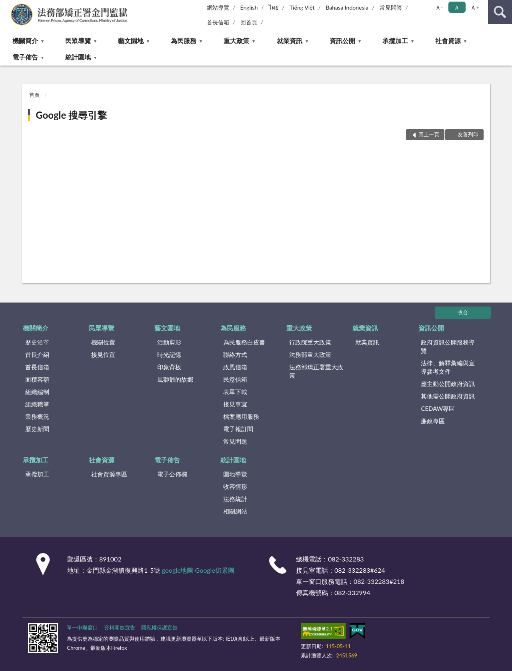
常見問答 (391, 7)
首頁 (34, 95)
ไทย (273, 7)
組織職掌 (37, 404)
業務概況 (37, 416)
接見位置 (103, 354)
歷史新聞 (37, 428)
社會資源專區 (109, 474)
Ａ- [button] (439, 7)
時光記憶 (169, 354)
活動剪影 (169, 342)
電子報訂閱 (238, 428)
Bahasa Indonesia (347, 7)
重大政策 (236, 40)
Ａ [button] (457, 7)
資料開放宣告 (119, 627)
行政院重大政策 (310, 342)
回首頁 (248, 22)
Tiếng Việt (302, 7)
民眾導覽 (78, 40)
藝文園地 (131, 40)
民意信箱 (235, 379)
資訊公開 (342, 40)
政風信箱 (235, 366)
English (249, 7)
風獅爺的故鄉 (175, 379)
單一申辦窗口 (82, 627)
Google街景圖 (214, 570)
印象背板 (169, 366)
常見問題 (235, 441)
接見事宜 (235, 404)
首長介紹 (37, 354)
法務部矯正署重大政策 (316, 371)
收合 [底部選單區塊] (463, 312)
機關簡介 (25, 40)
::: (6, 6)
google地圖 (178, 570)
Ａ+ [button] (474, 7)
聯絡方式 (235, 354)
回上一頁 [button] (428, 134)
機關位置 (103, 342)
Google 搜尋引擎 (71, 115)
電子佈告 (25, 57)
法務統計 (235, 498)
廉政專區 (433, 420)
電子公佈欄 (172, 474)
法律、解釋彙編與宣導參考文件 (448, 367)
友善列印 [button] (468, 134)
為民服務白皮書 (244, 342)
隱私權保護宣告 (159, 627)
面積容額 (37, 379)
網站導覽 (218, 7)
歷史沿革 (37, 342)
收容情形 (235, 486)
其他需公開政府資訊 (448, 396)
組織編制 (37, 391)
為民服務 (183, 40)
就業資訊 (289, 40)
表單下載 (235, 391)
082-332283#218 (379, 581)
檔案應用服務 (241, 416)
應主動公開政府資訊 (448, 383)
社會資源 (448, 40)
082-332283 (346, 559)
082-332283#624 (359, 570)
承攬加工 (395, 40)
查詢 (500, 12)
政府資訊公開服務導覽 (448, 346)
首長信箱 (218, 22)
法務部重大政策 (310, 354)
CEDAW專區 (438, 408)
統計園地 (78, 57)
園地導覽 (235, 474)
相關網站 (235, 511)
